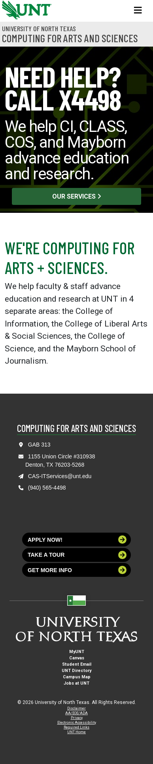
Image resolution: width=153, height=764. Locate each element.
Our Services (76, 196)
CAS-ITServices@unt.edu (60, 476)
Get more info (77, 570)
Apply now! (77, 539)
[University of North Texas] (10, 9)
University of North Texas (39, 28)
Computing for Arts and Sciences (70, 38)
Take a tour (77, 555)
